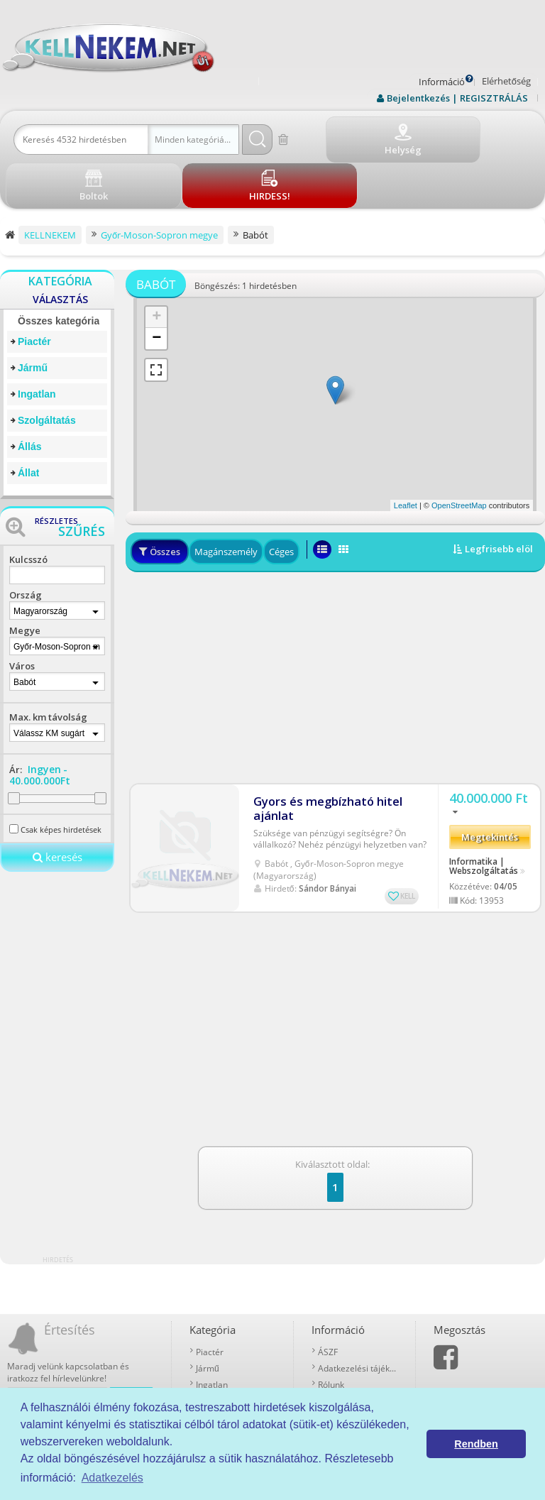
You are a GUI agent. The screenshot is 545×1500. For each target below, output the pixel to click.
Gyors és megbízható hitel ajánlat (322, 747)
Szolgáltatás (47, 368)
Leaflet (405, 453)
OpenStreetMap (459, 453)
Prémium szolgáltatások (357, 1349)
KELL (407, 835)
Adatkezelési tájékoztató (357, 1316)
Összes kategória (58, 269)
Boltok (330, 1382)
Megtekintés (489, 782)
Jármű (33, 316)
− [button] (156, 286)
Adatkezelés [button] (112, 1478)
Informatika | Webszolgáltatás (483, 811)
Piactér (34, 289)
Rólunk (331, 1333)
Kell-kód (333, 1365)
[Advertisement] (335, 623)
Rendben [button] (476, 1444)
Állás (29, 394)
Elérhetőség (506, 81)
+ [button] (156, 265)
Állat (28, 421)
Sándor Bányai (327, 827)
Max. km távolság (48, 665)
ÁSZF (328, 1300)
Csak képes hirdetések (61, 777)
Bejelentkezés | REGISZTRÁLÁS (457, 98)
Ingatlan (37, 342)
